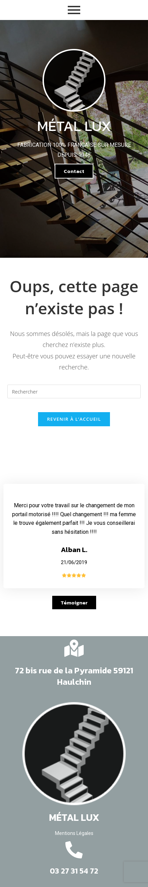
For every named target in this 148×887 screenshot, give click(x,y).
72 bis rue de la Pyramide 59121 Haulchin (74, 676)
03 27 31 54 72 (74, 871)
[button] (74, 171)
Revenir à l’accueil (74, 419)
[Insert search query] (73, 391)
